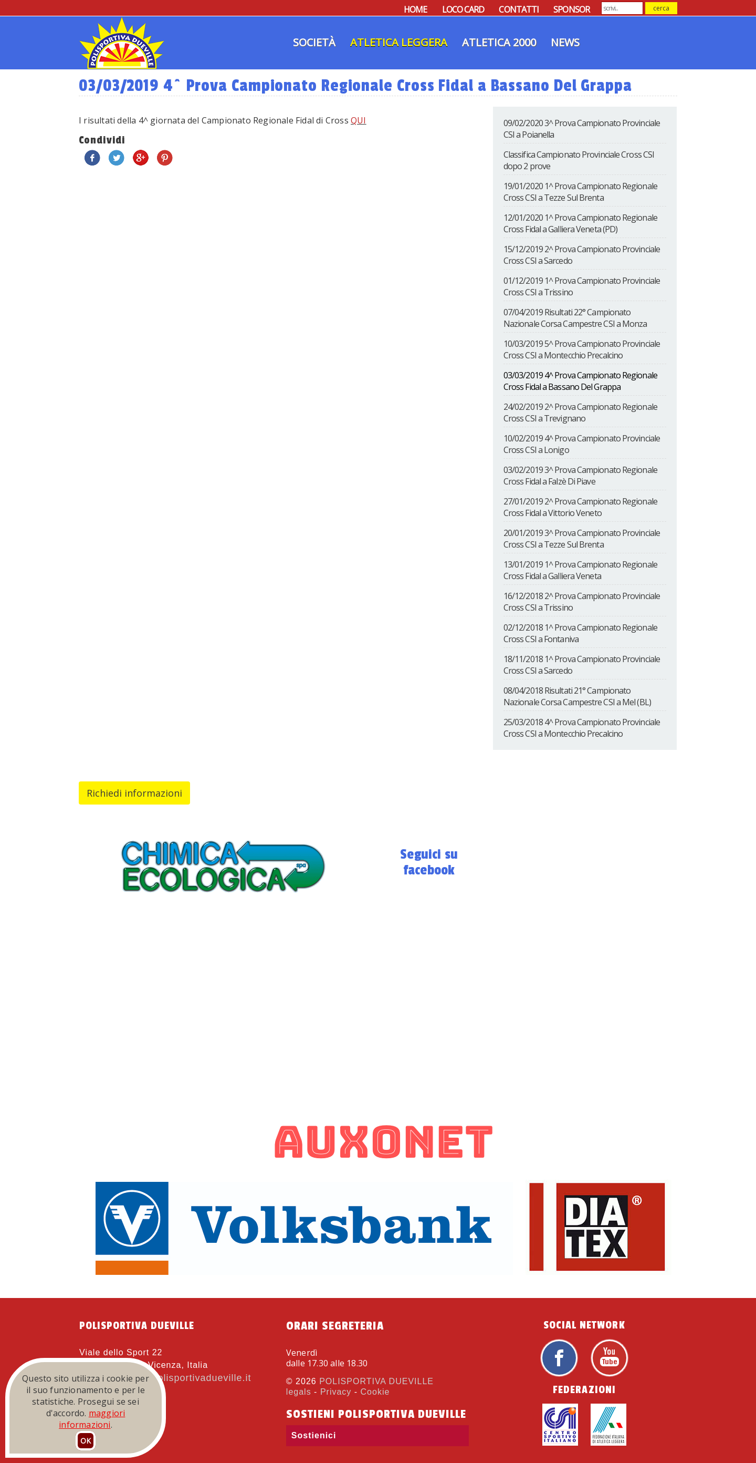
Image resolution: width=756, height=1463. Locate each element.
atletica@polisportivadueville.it (179, 1378)
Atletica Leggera (398, 42)
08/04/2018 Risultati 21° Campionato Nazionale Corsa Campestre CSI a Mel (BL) (577, 696)
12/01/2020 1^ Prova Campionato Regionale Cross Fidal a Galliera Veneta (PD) (580, 223)
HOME (415, 9)
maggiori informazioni (92, 1418)
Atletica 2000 (499, 42)
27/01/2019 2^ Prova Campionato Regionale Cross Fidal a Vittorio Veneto (580, 507)
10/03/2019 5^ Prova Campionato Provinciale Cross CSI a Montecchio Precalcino (581, 349)
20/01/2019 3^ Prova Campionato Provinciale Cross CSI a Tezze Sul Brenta (581, 538)
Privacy (335, 1391)
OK (85, 1441)
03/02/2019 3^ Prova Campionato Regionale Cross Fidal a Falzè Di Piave (580, 475)
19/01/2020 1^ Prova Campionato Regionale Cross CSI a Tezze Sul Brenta (580, 191)
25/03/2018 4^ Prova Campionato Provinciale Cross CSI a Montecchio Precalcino (581, 727)
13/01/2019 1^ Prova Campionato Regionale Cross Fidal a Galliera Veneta (580, 570)
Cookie (375, 1391)
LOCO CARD (463, 9)
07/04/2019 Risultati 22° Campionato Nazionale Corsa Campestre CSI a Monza (575, 317)
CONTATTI (519, 9)
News (565, 42)
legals (298, 1391)
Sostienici (314, 1435)
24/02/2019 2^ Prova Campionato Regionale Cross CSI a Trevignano (580, 412)
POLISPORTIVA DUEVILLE (376, 1381)
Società (314, 42)
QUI (358, 120)
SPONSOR (571, 9)
